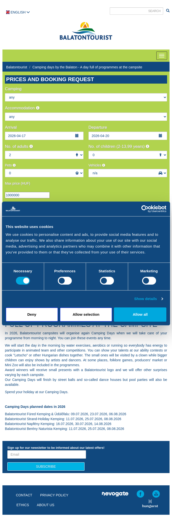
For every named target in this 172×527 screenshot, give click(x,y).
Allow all (140, 314)
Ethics (22, 505)
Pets (10, 165)
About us (45, 505)
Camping (13, 89)
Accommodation (22, 108)
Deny (31, 314)
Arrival (11, 127)
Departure (97, 127)
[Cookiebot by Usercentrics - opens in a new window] (144, 209)
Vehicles (96, 165)
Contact (24, 495)
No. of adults (19, 146)
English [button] (18, 12)
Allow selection (86, 314)
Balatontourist (16, 67)
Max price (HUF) (17, 183)
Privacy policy (54, 495)
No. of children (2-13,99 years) (118, 146)
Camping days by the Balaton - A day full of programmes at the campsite (87, 67)
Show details (145, 299)
